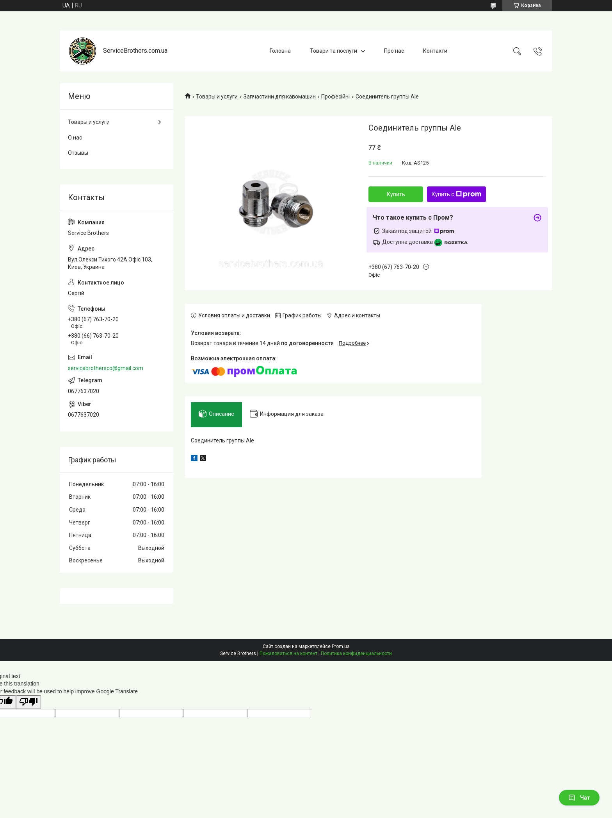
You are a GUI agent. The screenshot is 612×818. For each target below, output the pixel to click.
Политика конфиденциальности (356, 653)
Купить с (456, 194)
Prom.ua (341, 646)
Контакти (435, 51)
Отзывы (78, 153)
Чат (579, 797)
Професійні (335, 96)
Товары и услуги (217, 96)
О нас (75, 137)
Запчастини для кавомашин (280, 96)
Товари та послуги (333, 51)
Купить (396, 194)
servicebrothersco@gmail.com (105, 368)
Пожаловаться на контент (288, 653)
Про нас (394, 51)
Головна (280, 51)
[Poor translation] (28, 702)
